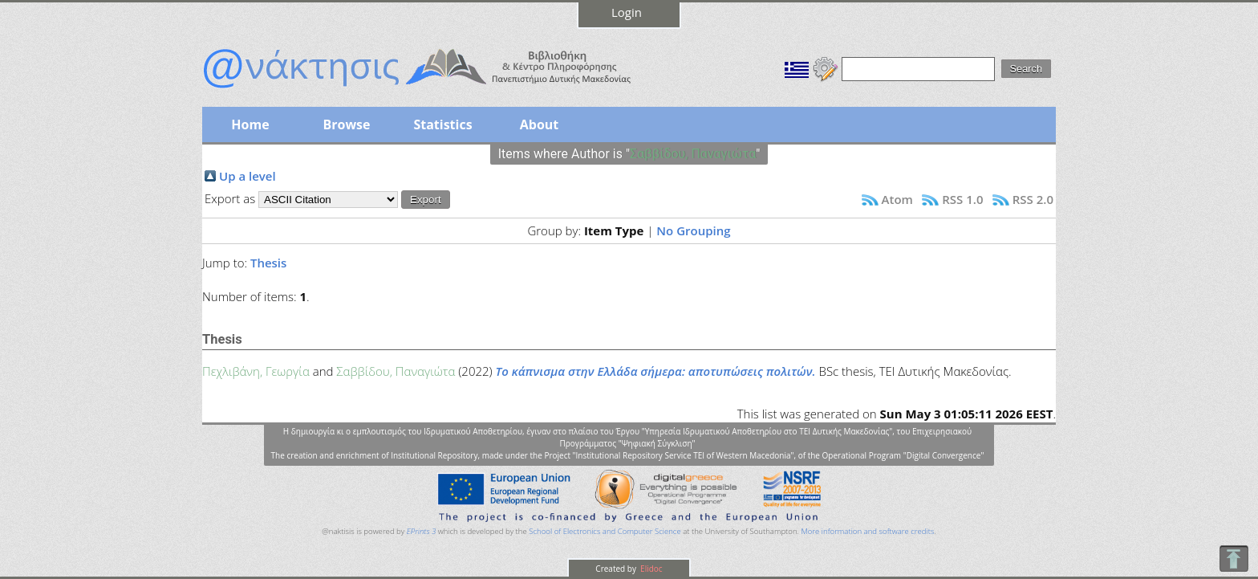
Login (626, 12)
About (539, 124)
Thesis (268, 263)
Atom (897, 199)
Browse (346, 124)
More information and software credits (867, 531)
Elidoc (651, 568)
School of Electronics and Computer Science (604, 531)
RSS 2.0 (1032, 199)
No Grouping (693, 230)
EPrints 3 (421, 531)
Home (250, 124)
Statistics (442, 124)
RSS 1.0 (962, 199)
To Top (1233, 558)
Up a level (247, 176)
